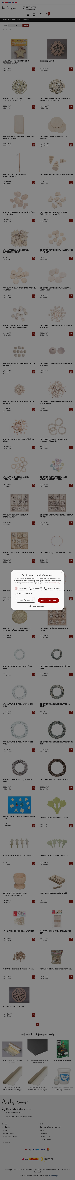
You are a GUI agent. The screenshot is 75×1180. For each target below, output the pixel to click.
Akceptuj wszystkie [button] (48, 600)
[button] (37, 606)
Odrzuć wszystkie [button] (26, 600)
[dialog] (37, 590)
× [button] (61, 572)
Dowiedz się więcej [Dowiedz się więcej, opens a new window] (54, 583)
